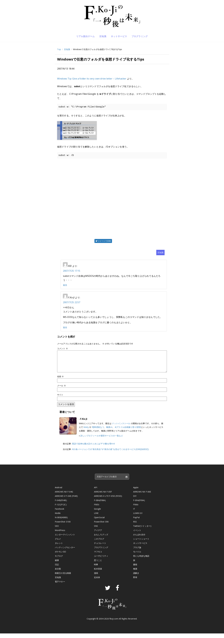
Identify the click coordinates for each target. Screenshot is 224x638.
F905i (96, 509)
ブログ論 (137, 552)
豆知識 (102, 36)
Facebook (59, 513)
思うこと (98, 564)
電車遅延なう (98, 431)
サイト (60, 399)
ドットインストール (121, 428)
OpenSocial (99, 522)
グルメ (58, 543)
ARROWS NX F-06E (142, 496)
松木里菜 (98, 573)
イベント (137, 534)
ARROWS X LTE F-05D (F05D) (108, 500)
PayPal (136, 522)
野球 (135, 582)
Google (97, 513)
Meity (86, 431)
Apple (135, 492)
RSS (135, 526)
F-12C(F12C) (61, 509)
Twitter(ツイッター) (142, 530)
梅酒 (135, 573)
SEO (57, 530)
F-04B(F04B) (61, 504)
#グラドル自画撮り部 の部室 (128, 431)
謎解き (136, 577)
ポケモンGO (60, 556)
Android (58, 492)
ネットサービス (119, 36)
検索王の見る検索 (63, 577)
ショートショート (141, 543)
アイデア (98, 534)
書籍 (135, 569)
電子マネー (60, 586)
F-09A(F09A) (139, 504)
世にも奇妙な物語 (141, 560)
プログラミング (140, 36)
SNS (96, 530)
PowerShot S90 (101, 526)
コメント (62, 348)
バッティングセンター (65, 552)
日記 (57, 569)
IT (134, 513)
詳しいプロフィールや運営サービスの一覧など (101, 440)
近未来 (97, 582)
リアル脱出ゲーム (85, 36)
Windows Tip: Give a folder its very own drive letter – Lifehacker (91, 78)
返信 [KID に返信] (65, 285)
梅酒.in (109, 431)
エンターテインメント (65, 539)
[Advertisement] (112, 198)
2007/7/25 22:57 (71, 302)
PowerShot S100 (63, 526)
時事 (96, 569)
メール (61, 390)
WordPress (60, 534)
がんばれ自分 (139, 539)
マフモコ (98, 556)
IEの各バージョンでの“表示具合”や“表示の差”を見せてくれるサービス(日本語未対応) (110, 453)
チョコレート (100, 547)
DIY (134, 500)
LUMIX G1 (138, 517)
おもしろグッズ (101, 539)
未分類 (58, 573)
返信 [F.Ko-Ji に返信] (65, 327)
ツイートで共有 (103, 241)
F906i (135, 509)
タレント (59, 547)
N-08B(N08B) (61, 522)
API (95, 492)
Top (59, 49)
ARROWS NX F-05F (103, 496)
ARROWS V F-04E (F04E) (66, 500)
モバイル (137, 556)
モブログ (59, 560)
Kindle (58, 517)
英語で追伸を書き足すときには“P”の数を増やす (93, 448)
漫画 (96, 577)
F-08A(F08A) (100, 504)
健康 (57, 564)
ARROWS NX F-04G (64, 496)
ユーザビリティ (101, 560)
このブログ (99, 543)
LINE (96, 517)
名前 (60, 381)
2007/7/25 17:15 (71, 270)
